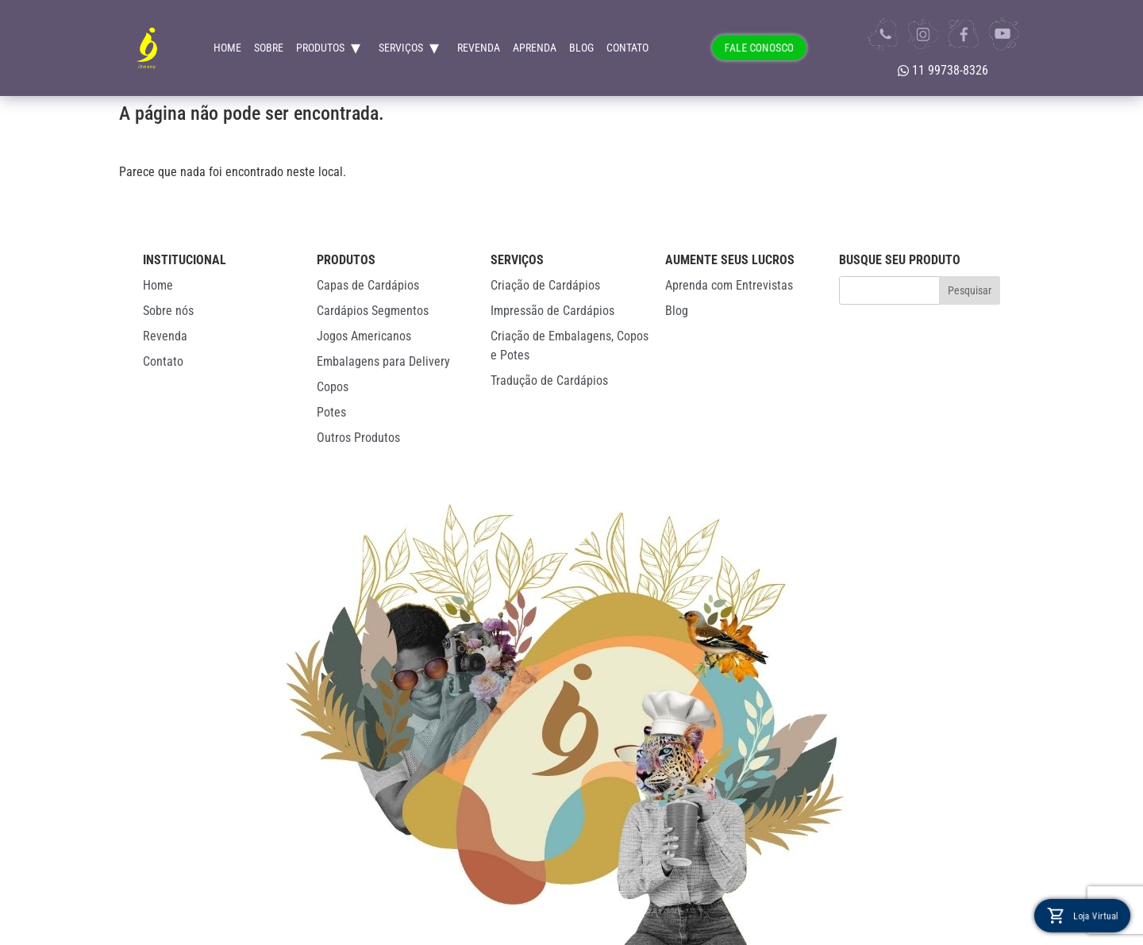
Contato (627, 47)
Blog (581, 47)
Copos (332, 386)
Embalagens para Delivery (383, 361)
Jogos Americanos (364, 336)
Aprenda (534, 47)
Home (227, 47)
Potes (331, 412)
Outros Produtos (358, 437)
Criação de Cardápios (545, 285)
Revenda (478, 47)
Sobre (268, 47)
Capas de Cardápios (368, 285)
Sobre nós (168, 310)
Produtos (320, 47)
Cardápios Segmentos (373, 310)
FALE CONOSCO (759, 47)
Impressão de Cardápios (552, 310)
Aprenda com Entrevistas (729, 285)
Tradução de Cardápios (549, 380)
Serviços (401, 47)
